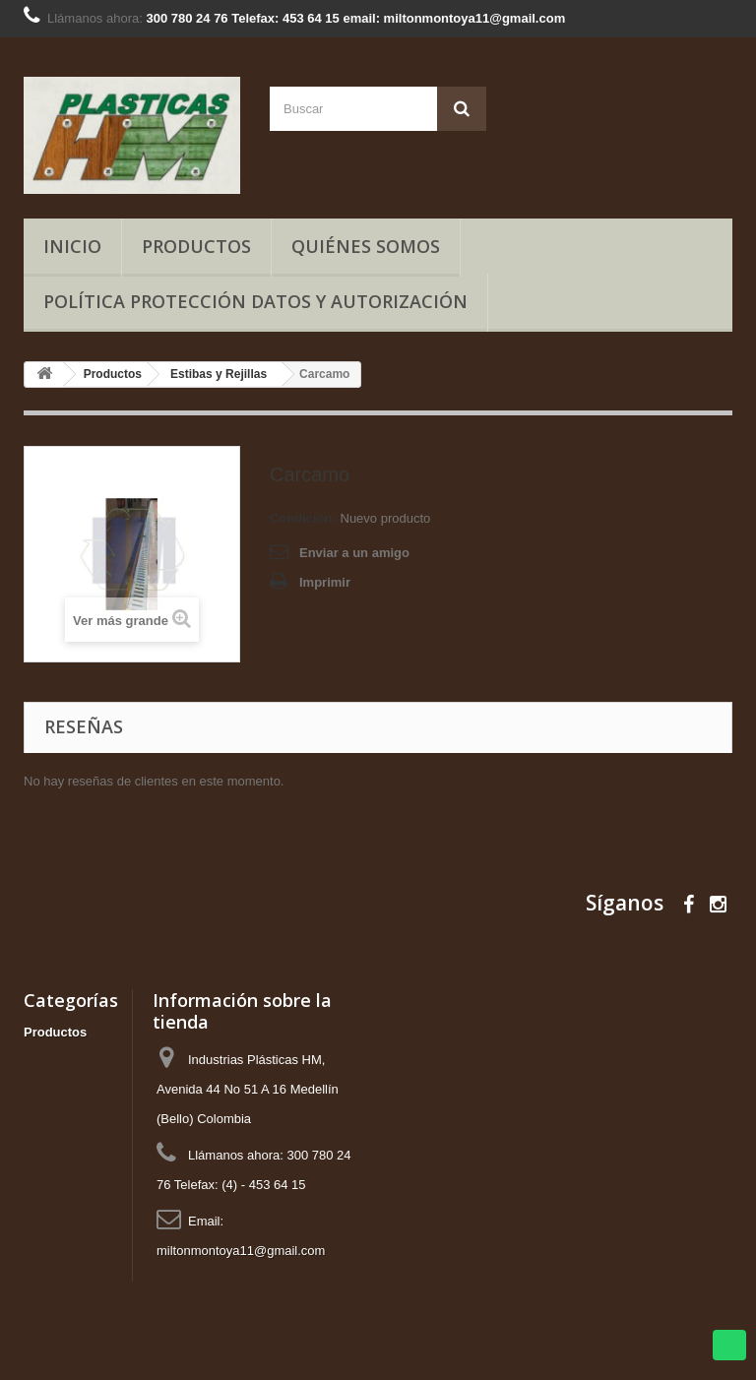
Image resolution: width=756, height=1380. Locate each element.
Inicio (72, 246)
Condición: (303, 518)
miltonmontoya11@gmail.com (241, 1250)
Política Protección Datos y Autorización (255, 301)
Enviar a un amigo (354, 552)
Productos (196, 246)
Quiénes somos (365, 246)
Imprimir (324, 582)
